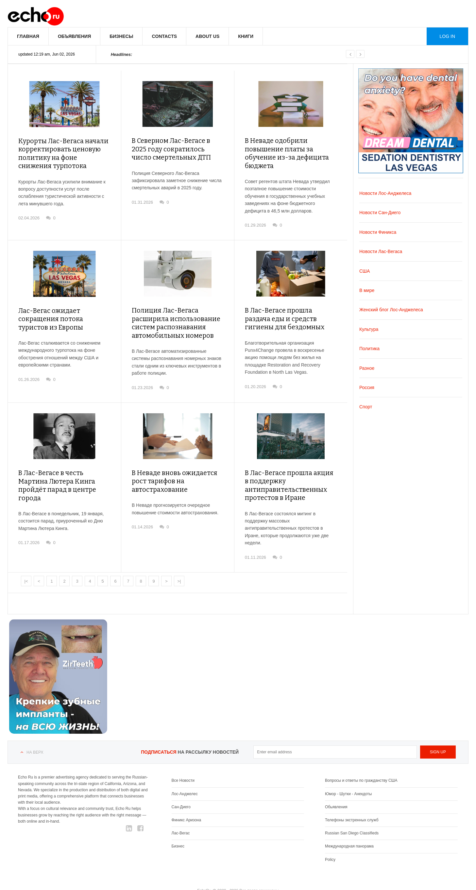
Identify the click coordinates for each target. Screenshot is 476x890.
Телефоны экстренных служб (351, 805)
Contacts (164, 36)
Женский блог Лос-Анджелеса (391, 309)
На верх (34, 737)
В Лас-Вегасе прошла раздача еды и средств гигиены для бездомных (288, 308)
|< (26, 566)
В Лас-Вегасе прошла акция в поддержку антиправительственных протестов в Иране (287, 471)
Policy (330, 844)
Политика (369, 348)
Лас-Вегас (181, 818)
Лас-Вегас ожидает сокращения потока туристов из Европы (61, 308)
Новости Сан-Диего (379, 212)
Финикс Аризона (186, 805)
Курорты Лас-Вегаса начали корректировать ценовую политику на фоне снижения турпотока (60, 152)
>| (179, 566)
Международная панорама (349, 831)
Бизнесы (121, 36)
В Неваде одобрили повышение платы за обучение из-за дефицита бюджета (290, 148)
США (364, 271)
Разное (366, 368)
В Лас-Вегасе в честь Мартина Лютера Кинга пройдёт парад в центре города (62, 468)
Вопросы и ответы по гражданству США (361, 765)
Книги (245, 36)
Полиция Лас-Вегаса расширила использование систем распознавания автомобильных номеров (171, 312)
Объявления (74, 36)
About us (207, 36)
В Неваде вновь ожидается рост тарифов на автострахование (171, 467)
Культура (368, 329)
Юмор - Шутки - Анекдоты (348, 779)
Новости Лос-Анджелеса (385, 193)
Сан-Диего (181, 792)
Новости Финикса (377, 232)
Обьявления (336, 792)
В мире (366, 290)
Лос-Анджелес (185, 779)
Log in (447, 36)
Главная (28, 36)
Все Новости (183, 765)
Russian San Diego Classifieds (352, 818)
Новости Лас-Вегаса (380, 251)
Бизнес (178, 831)
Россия (366, 387)
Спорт (365, 406)
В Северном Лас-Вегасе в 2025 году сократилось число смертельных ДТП (175, 148)
